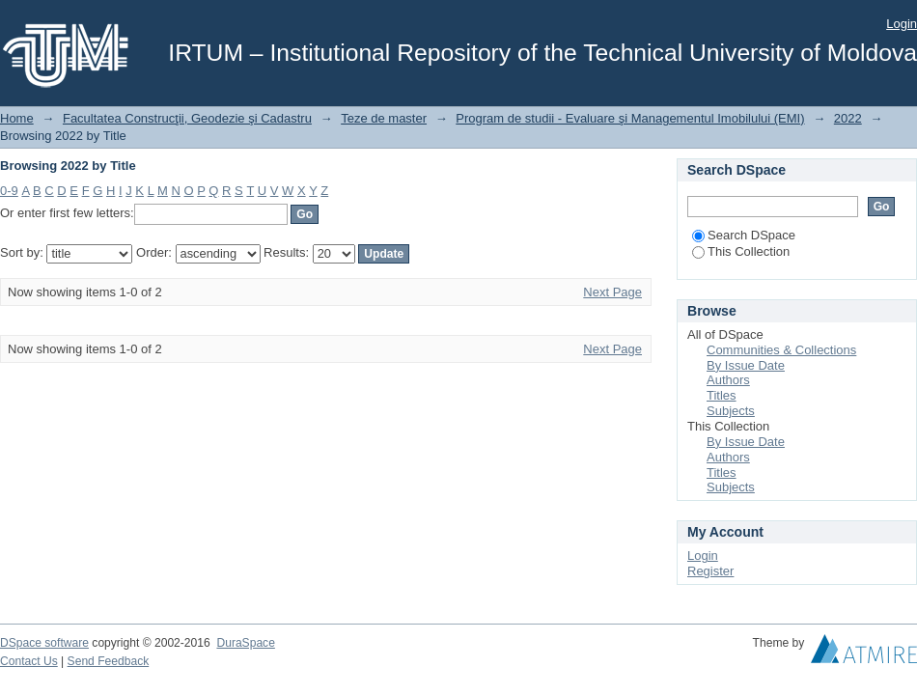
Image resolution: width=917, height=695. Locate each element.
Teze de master (384, 118)
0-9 (9, 190)
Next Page (612, 292)
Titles (721, 395)
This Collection (741, 251)
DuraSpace (245, 643)
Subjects (731, 410)
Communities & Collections (781, 350)
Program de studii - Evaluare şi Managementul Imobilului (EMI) (630, 118)
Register (710, 571)
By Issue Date (746, 365)
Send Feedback (109, 661)
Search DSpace (743, 235)
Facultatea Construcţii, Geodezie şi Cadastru (187, 118)
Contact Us (29, 661)
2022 (848, 118)
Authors (728, 380)
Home (17, 118)
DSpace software (44, 643)
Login (901, 23)
